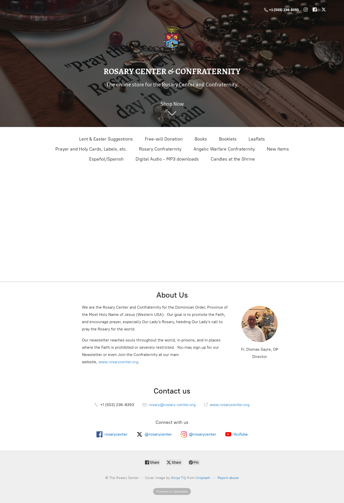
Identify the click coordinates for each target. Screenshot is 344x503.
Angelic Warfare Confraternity (224, 149)
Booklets (228, 139)
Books (201, 139)
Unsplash (202, 478)
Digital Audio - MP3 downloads (167, 159)
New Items (278, 149)
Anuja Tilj (178, 478)
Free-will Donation (164, 139)
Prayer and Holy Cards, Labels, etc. (91, 149)
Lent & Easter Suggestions (106, 139)
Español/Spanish (106, 159)
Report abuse (228, 478)
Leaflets (257, 139)
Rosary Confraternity (160, 149)
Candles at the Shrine (233, 159)
